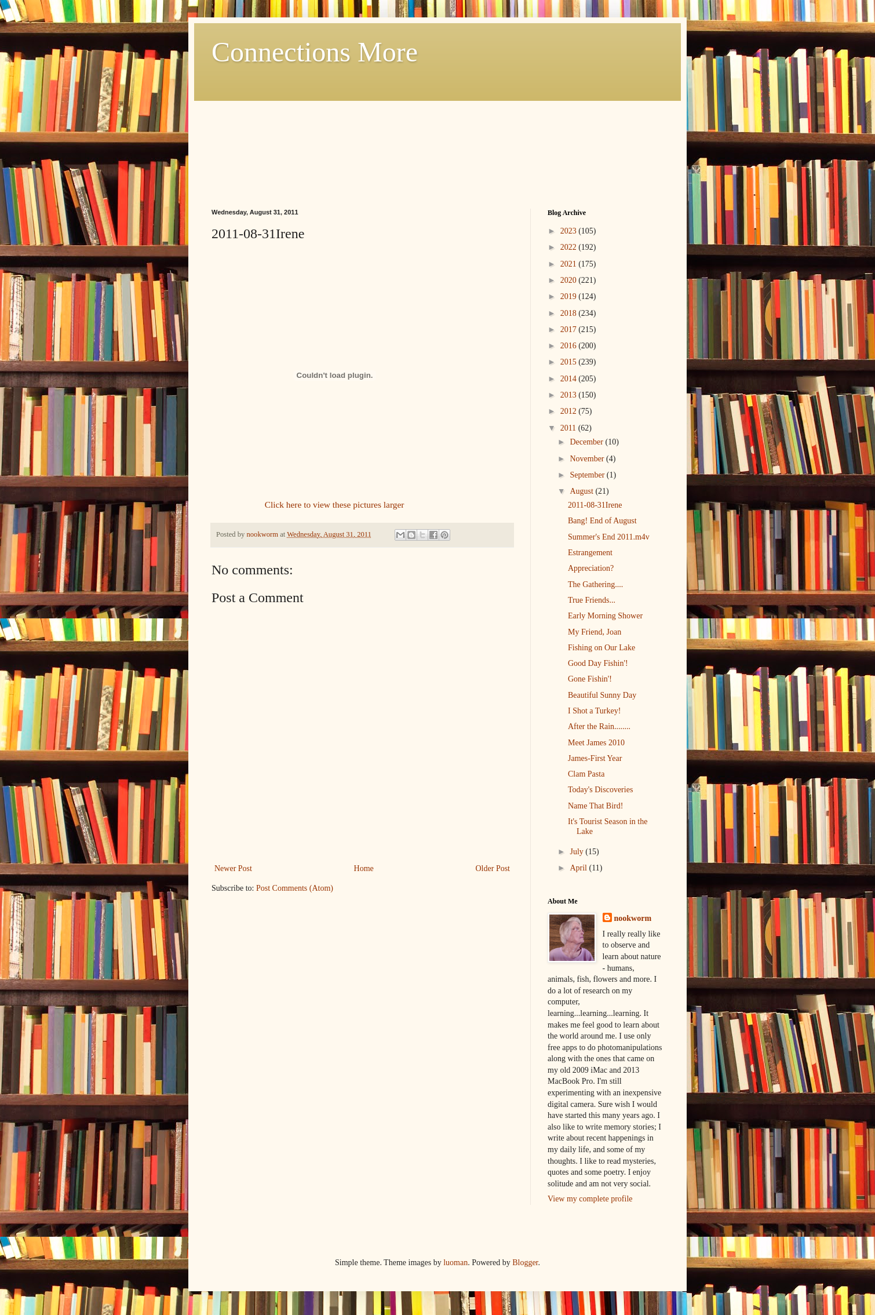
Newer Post (233, 868)
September (588, 475)
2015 (569, 362)
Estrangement (590, 552)
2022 (569, 247)
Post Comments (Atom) (294, 888)
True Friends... (591, 600)
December (587, 442)
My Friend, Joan (594, 632)
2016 (569, 345)
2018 (569, 313)
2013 (569, 395)
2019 (569, 296)
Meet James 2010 (596, 742)
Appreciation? (591, 568)
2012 (569, 411)
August (582, 491)
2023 (569, 231)
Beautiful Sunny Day (602, 695)
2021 (569, 264)
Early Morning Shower (605, 615)
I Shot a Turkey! (594, 710)
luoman (455, 1262)
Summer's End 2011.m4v (609, 537)
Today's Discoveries (600, 789)
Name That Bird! (595, 806)
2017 (569, 329)
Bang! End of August (602, 520)
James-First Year (595, 758)
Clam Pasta (586, 774)
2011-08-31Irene (595, 505)
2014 (569, 378)
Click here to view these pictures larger (334, 504)
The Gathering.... (595, 584)
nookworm (633, 918)
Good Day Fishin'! (598, 663)
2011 (569, 428)
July (577, 851)
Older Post (493, 868)
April (579, 868)
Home (364, 868)
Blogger (525, 1262)
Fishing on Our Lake (601, 647)
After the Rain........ (599, 726)
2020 (569, 280)
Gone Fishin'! (590, 679)
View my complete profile (590, 1198)
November (588, 458)
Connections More (315, 52)
